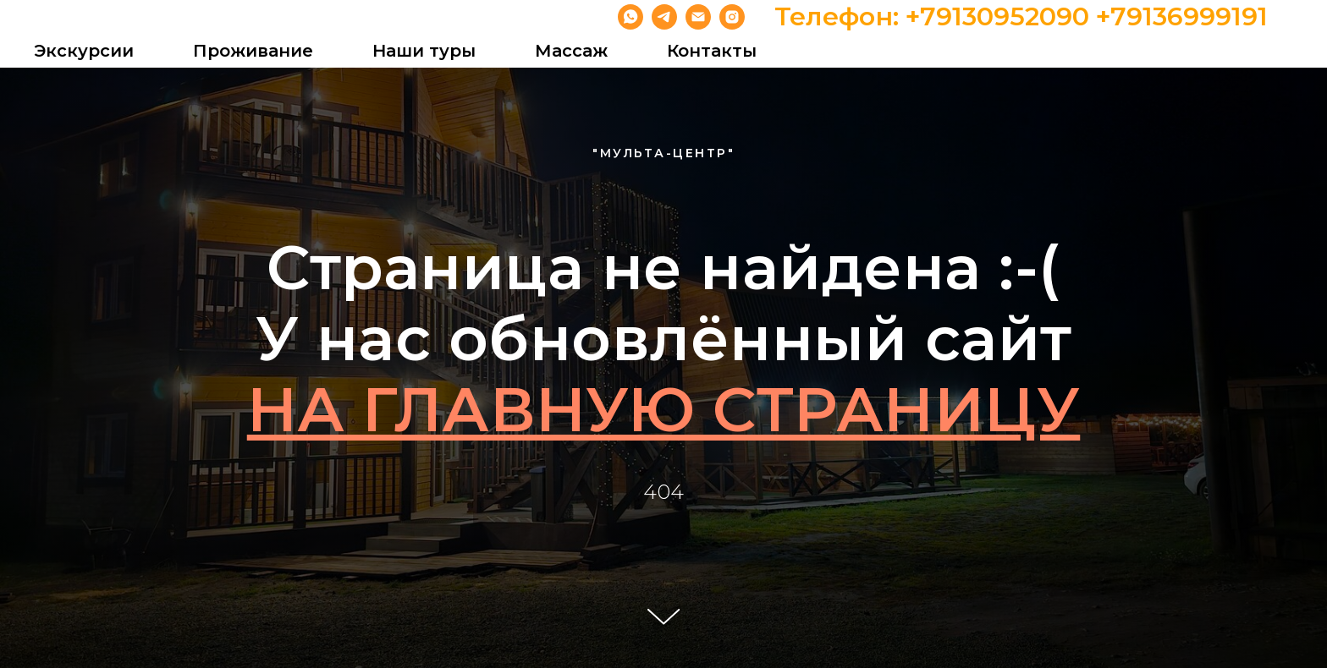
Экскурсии (84, 51)
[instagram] (732, 17)
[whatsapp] (630, 17)
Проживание (253, 51)
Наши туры (424, 51)
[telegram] (664, 17)
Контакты (712, 51)
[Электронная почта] (698, 17)
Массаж (571, 51)
